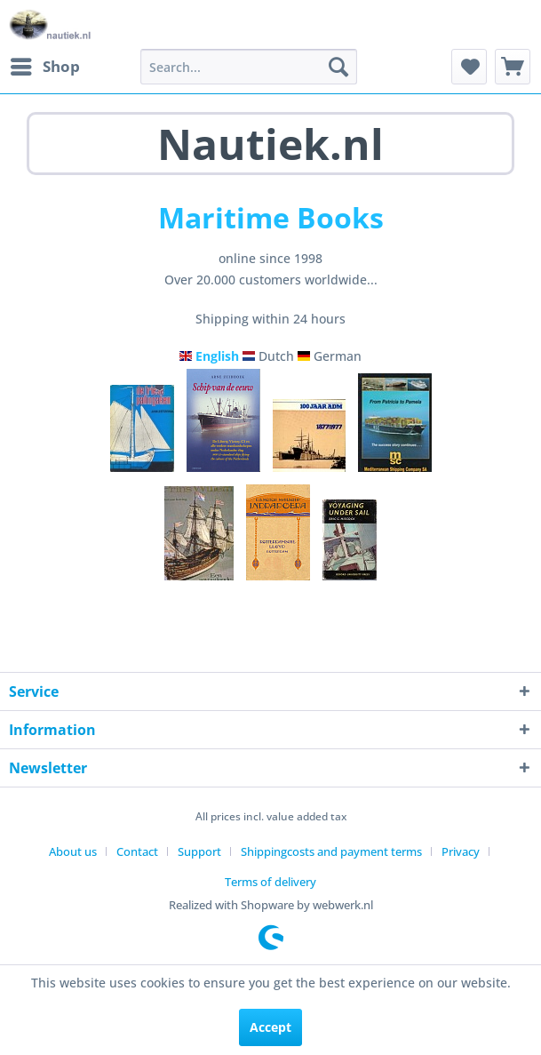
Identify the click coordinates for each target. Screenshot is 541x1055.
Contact (137, 851)
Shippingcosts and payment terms (331, 851)
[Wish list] (469, 66)
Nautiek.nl (270, 143)
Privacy (461, 851)
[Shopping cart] (512, 66)
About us (73, 851)
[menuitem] (44, 66)
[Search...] (248, 66)
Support (199, 851)
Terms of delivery (270, 882)
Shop (45, 64)
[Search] (338, 66)
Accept (270, 1027)
